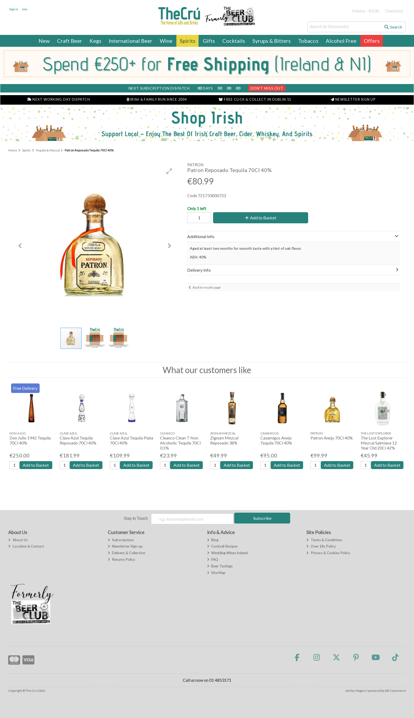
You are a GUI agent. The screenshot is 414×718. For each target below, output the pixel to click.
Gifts (209, 41)
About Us (17, 540)
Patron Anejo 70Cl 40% (331, 437)
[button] (169, 171)
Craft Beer (69, 41)
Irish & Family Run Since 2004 (157, 99)
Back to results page (207, 287)
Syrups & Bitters (271, 41)
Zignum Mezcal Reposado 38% (224, 440)
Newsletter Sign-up (125, 546)
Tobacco (308, 41)
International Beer (130, 41)
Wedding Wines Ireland (227, 553)
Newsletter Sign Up (353, 99)
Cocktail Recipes (222, 546)
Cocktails (233, 41)
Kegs (95, 41)
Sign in (13, 9)
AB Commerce (395, 691)
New (44, 41)
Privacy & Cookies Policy (328, 553)
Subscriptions (121, 540)
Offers (372, 41)
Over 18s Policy (321, 546)
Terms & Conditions (324, 540)
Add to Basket (260, 217)
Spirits (187, 41)
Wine (166, 41)
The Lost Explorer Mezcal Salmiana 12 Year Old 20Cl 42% (379, 442)
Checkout (394, 10)
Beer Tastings (220, 566)
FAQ (212, 559)
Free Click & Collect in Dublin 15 (255, 99)
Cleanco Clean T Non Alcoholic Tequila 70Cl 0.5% (180, 442)
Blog (212, 540)
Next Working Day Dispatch (58, 99)
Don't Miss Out (267, 88)
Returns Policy (121, 559)
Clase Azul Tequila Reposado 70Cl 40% (78, 440)
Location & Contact (26, 546)
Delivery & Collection (126, 553)
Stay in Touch (136, 518)
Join (24, 9)
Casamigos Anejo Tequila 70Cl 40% (276, 440)
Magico (360, 691)
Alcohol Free (341, 41)
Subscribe (262, 518)
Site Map (216, 573)
